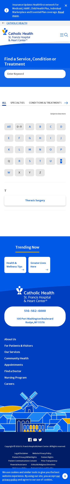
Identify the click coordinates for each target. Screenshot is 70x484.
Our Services (12, 352)
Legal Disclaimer (21, 453)
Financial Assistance (18, 464)
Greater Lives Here (38, 264)
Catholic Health (17, 23)
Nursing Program (15, 377)
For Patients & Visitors (18, 345)
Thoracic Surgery (35, 200)
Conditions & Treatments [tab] (45, 102)
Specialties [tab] (17, 102)
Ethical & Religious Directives (43, 464)
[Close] (66, 5)
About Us (10, 339)
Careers (9, 383)
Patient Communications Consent (22, 461)
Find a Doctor (12, 371)
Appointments (13, 364)
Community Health (16, 358)
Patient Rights (47, 457)
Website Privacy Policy (41, 453)
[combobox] (35, 74)
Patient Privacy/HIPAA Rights (24, 457)
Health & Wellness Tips (14, 264)
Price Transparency (49, 461)
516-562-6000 (35, 311)
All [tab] (4, 102)
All (9, 126)
